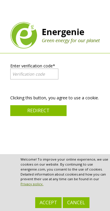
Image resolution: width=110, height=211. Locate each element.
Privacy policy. (32, 184)
